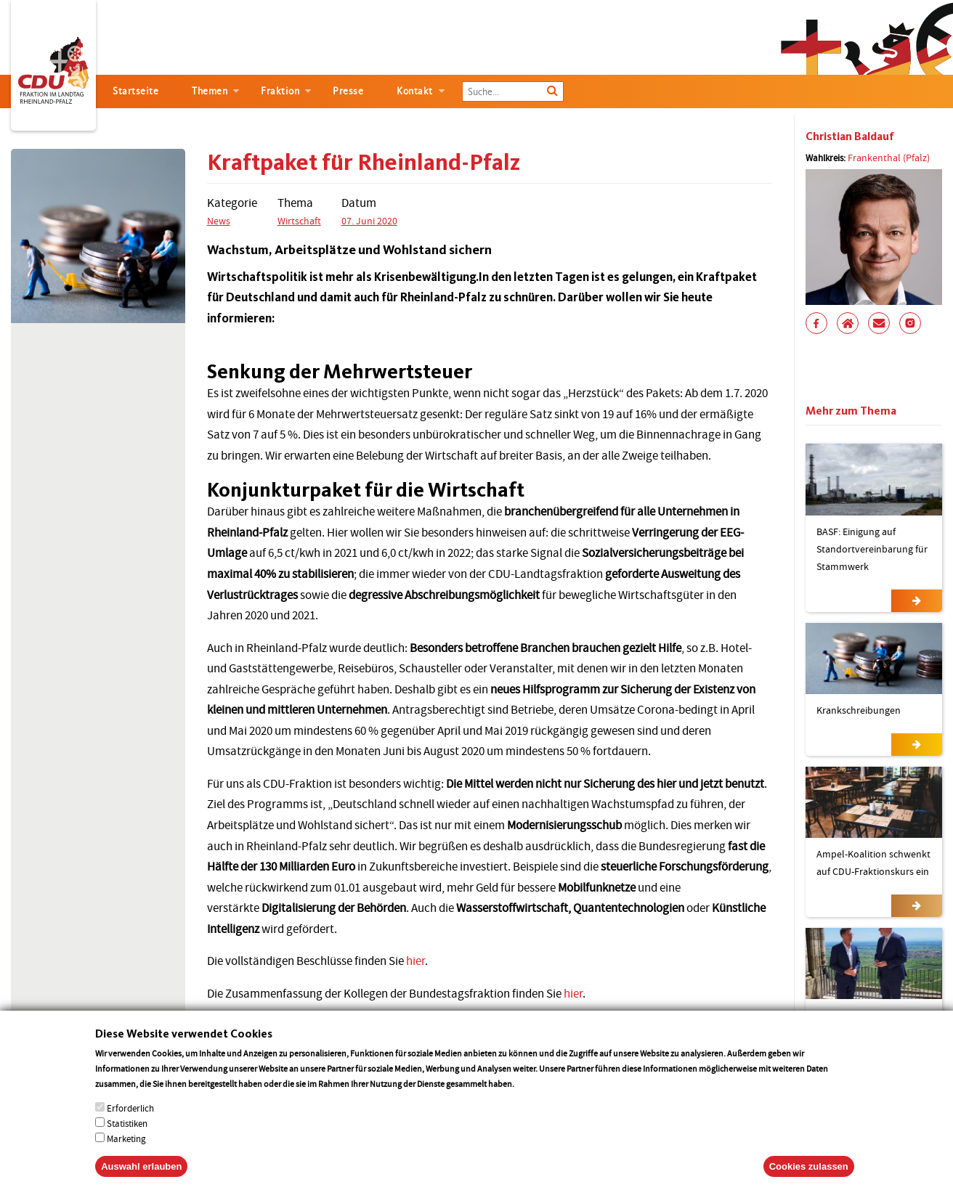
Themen (209, 91)
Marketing (126, 1154)
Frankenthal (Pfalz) (889, 157)
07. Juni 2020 (369, 220)
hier (415, 961)
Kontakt (415, 91)
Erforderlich (130, 1123)
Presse (348, 91)
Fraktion (280, 91)
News (218, 220)
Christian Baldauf (850, 136)
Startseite (135, 91)
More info (534, 1099)
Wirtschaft (299, 220)
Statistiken (127, 1139)
